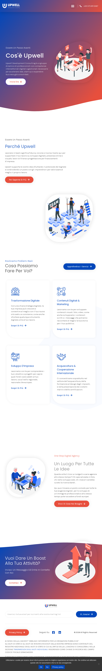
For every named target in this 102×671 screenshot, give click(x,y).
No (47, 667)
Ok (41, 667)
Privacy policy (57, 667)
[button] (72, 6)
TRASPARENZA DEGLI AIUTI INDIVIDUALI (31, 649)
